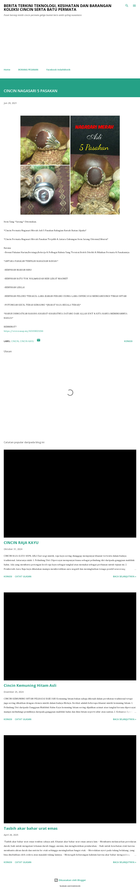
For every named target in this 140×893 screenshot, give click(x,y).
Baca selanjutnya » (124, 576)
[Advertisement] (70, 42)
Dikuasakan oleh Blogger (70, 880)
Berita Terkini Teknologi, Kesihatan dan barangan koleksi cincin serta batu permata (57, 7)
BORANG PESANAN (28, 69)
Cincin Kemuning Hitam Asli (30, 685)
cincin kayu (27, 341)
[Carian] (127, 5)
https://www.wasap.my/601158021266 (23, 331)
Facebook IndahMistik (58, 69)
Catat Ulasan (23, 576)
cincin (15, 341)
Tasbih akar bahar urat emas (31, 828)
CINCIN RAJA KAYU (21, 542)
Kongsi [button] (128, 341)
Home (7, 69)
